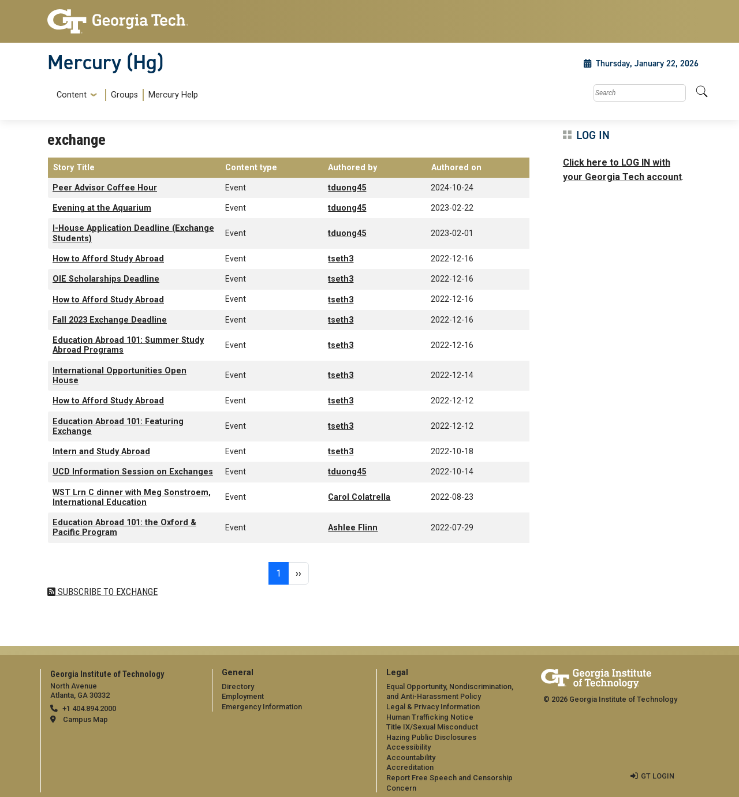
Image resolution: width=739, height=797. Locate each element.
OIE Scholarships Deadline (106, 279)
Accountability (410, 757)
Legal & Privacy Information (433, 706)
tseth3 (340, 259)
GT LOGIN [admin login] (657, 776)
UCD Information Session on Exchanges (133, 472)
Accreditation (410, 767)
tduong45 (347, 188)
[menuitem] (125, 95)
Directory (238, 686)
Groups (124, 95)
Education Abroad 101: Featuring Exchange (118, 426)
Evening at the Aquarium (102, 208)
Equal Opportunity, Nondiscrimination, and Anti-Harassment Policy (449, 691)
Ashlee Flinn (353, 528)
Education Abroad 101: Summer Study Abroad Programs (128, 345)
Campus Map (85, 719)
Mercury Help (173, 95)
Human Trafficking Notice (429, 717)
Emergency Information (262, 706)
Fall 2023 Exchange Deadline (110, 320)
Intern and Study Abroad (101, 452)
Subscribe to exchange (106, 591)
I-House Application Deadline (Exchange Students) (133, 233)
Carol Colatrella (359, 497)
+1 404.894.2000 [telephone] (89, 708)
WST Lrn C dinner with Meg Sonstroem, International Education (132, 497)
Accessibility (408, 747)
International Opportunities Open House (119, 376)
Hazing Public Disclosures (431, 737)
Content (72, 95)
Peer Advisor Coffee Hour (105, 188)
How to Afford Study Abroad (108, 259)
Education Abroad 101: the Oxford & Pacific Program (124, 527)
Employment (243, 696)
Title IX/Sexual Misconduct (432, 727)
